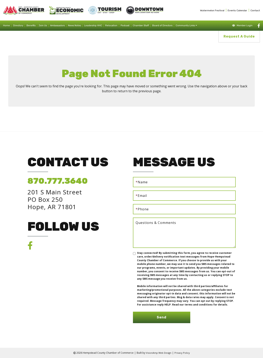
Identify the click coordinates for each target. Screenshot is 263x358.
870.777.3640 (58, 181)
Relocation (111, 25)
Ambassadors (57, 25)
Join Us (43, 25)
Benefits (31, 25)
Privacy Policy (183, 353)
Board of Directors (162, 25)
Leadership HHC (93, 25)
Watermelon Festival (212, 10)
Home (6, 25)
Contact (255, 10)
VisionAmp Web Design (158, 353)
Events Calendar (237, 10)
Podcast (125, 25)
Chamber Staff (141, 25)
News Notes (74, 25)
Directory (18, 25)
